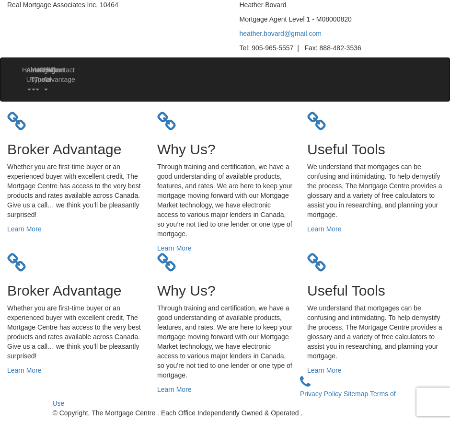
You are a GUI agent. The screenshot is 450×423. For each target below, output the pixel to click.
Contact (54, 70)
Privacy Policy (322, 394)
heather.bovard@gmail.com (281, 33)
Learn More (24, 229)
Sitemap (357, 394)
